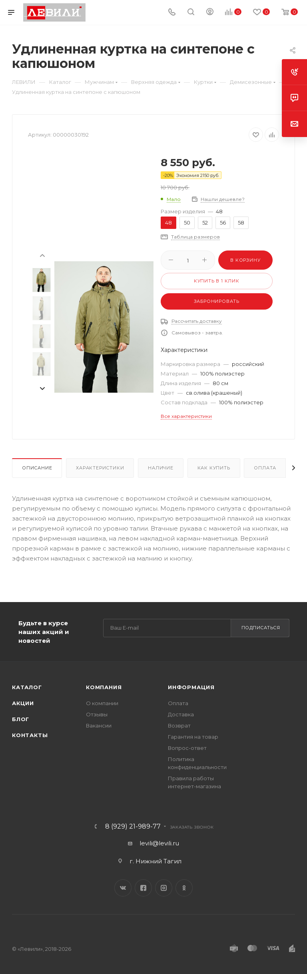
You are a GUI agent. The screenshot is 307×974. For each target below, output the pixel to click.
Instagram (163, 887)
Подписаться (260, 627)
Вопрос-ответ (187, 748)
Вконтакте (123, 887)
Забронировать (216, 301)
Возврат (179, 725)
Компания (104, 687)
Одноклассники (184, 887)
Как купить (213, 468)
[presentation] (42, 255)
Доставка (181, 714)
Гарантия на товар (193, 736)
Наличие (160, 468)
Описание (37, 468)
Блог (20, 719)
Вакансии (99, 725)
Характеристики (100, 468)
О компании (102, 703)
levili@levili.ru (159, 843)
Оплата (265, 468)
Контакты (30, 735)
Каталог (27, 687)
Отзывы (97, 714)
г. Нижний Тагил (155, 861)
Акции (23, 703)
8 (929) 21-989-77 (133, 826)
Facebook (143, 887)
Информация (191, 687)
